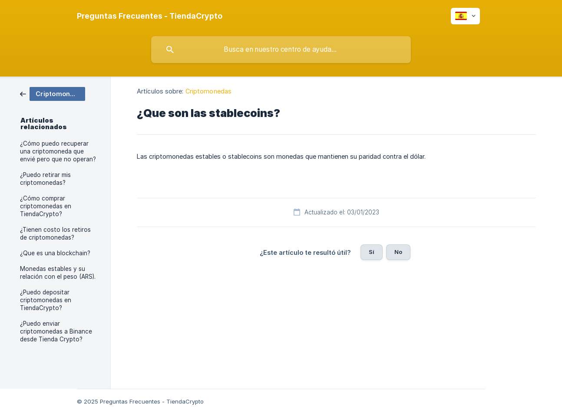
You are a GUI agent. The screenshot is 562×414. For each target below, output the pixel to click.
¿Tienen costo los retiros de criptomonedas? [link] (55, 233)
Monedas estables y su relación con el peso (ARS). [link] (58, 272)
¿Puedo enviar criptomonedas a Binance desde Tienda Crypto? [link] (56, 331)
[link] (52, 93)
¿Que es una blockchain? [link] (55, 253)
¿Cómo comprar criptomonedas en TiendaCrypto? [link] (45, 206)
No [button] (398, 251)
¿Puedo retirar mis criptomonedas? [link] (45, 178)
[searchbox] (281, 49)
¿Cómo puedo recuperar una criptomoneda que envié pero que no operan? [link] (58, 151)
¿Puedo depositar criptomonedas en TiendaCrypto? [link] (45, 300)
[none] (149, 16)
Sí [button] (371, 251)
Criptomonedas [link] (208, 91)
